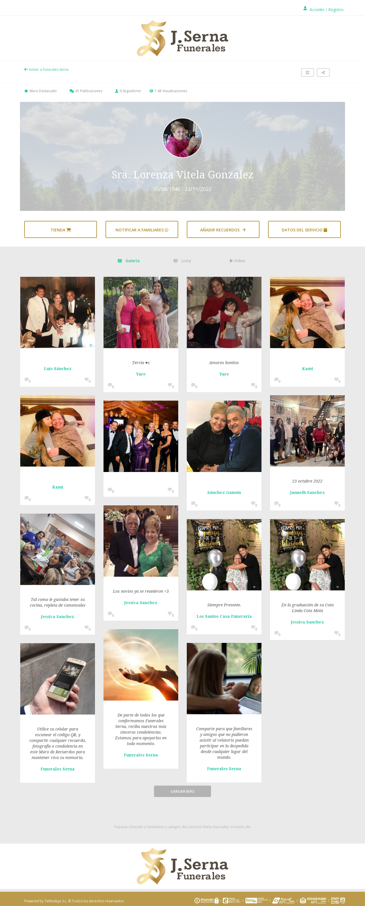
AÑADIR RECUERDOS (223, 230)
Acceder (317, 9)
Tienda (60, 230)
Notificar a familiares (141, 230)
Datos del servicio (304, 230)
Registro (336, 9)
